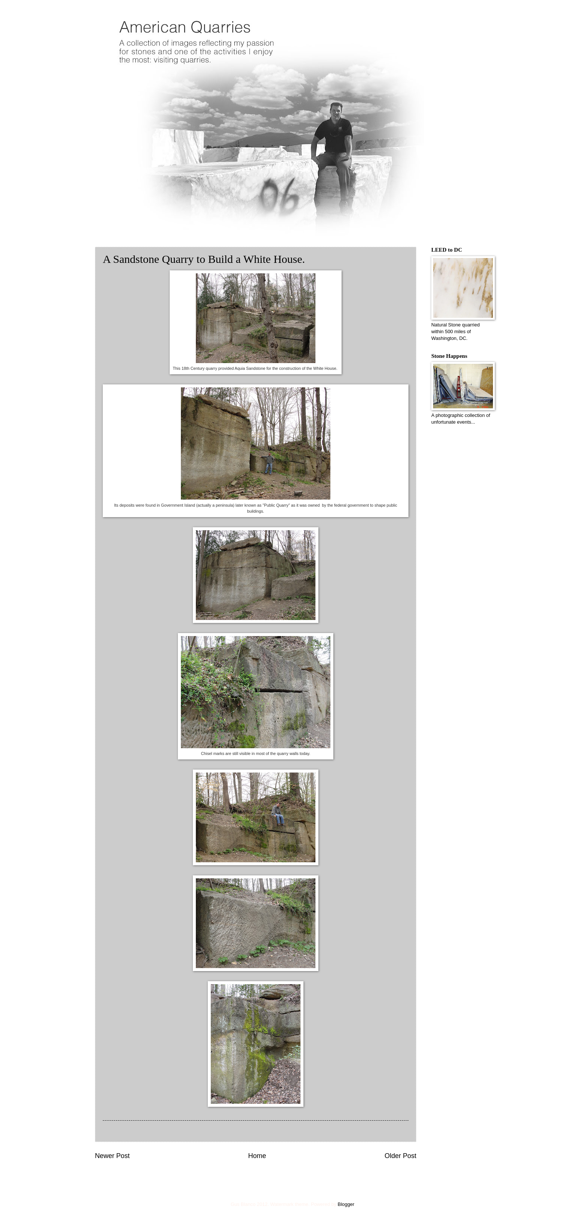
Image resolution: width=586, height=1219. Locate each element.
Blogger (346, 1204)
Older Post (400, 1156)
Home (257, 1156)
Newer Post (112, 1156)
